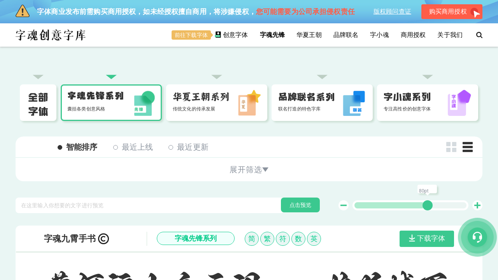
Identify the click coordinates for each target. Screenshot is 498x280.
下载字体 (427, 190)
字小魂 (379, 35)
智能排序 (78, 99)
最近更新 (188, 99)
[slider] (428, 157)
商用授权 (413, 35)
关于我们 (450, 35)
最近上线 (133, 99)
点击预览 (300, 157)
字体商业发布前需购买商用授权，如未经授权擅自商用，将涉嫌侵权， (185, 11)
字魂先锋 (272, 35)
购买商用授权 (454, 13)
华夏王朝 (309, 35)
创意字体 (210, 35)
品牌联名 (346, 35)
